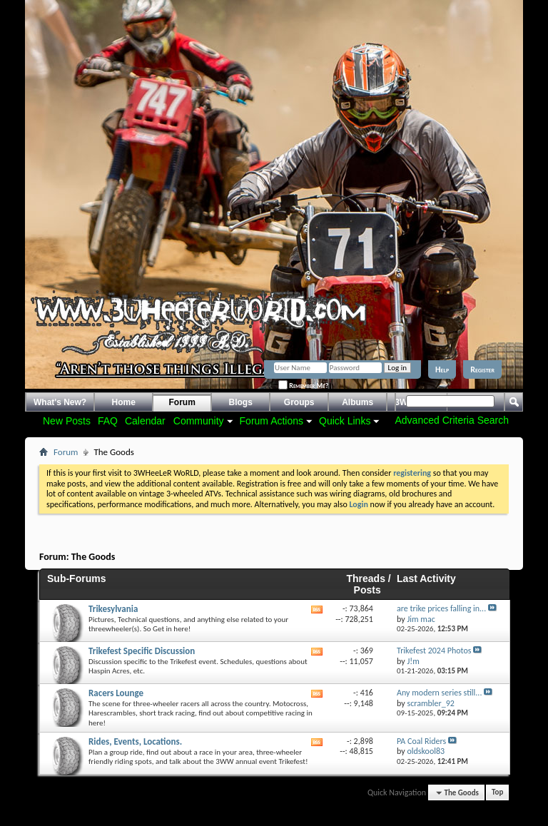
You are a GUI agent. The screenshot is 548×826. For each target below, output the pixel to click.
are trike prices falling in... (441, 608)
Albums (357, 402)
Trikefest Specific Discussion (141, 651)
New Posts (67, 421)
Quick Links (344, 421)
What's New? (60, 402)
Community (198, 421)
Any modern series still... (439, 693)
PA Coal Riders (421, 741)
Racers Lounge (115, 693)
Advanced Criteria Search (452, 420)
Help (442, 369)
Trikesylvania (113, 608)
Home (124, 402)
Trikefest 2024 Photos (434, 651)
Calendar (145, 421)
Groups (299, 402)
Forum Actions (271, 421)
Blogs (241, 402)
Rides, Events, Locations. (135, 741)
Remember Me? (303, 385)
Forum (182, 402)
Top (497, 792)
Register (482, 369)
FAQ (108, 421)
